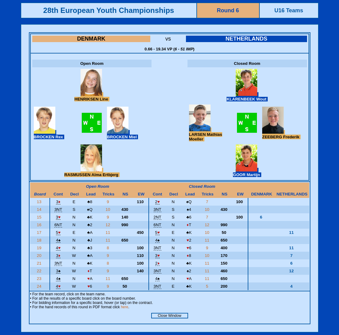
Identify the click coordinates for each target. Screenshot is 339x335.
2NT (157, 217)
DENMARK (91, 39)
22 (40, 271)
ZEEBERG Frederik (281, 134)
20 (40, 255)
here (124, 307)
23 (40, 278)
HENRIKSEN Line (91, 96)
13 (40, 201)
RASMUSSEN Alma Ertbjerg (91, 172)
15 (40, 217)
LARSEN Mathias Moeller (205, 134)
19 (40, 248)
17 (40, 232)
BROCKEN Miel (122, 134)
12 (109, 225)
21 (40, 263)
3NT (58, 209)
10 (109, 209)
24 (40, 286)
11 (109, 232)
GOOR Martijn (247, 172)
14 (40, 209)
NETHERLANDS (246, 39)
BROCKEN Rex (49, 134)
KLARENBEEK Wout (247, 96)
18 (40, 240)
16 (40, 225)
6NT (58, 225)
